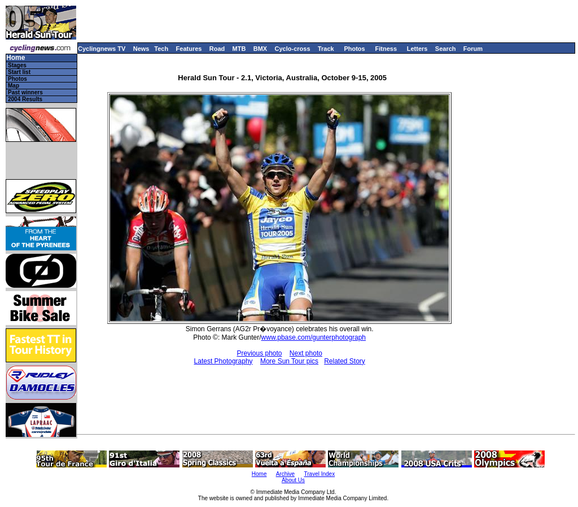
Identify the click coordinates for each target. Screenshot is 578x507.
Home (15, 58)
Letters (417, 48)
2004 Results (25, 99)
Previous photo (259, 353)
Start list (19, 72)
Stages (17, 65)
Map (13, 86)
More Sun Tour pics (289, 361)
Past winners (25, 92)
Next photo (306, 353)
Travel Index (319, 474)
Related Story (344, 361)
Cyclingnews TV (101, 48)
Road (217, 48)
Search (445, 48)
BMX (260, 48)
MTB (239, 48)
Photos (354, 48)
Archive (285, 474)
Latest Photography (223, 361)
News (141, 48)
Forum (473, 48)
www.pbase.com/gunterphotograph (313, 337)
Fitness (386, 48)
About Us (293, 480)
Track (326, 48)
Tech (161, 48)
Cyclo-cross (292, 48)
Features (189, 48)
